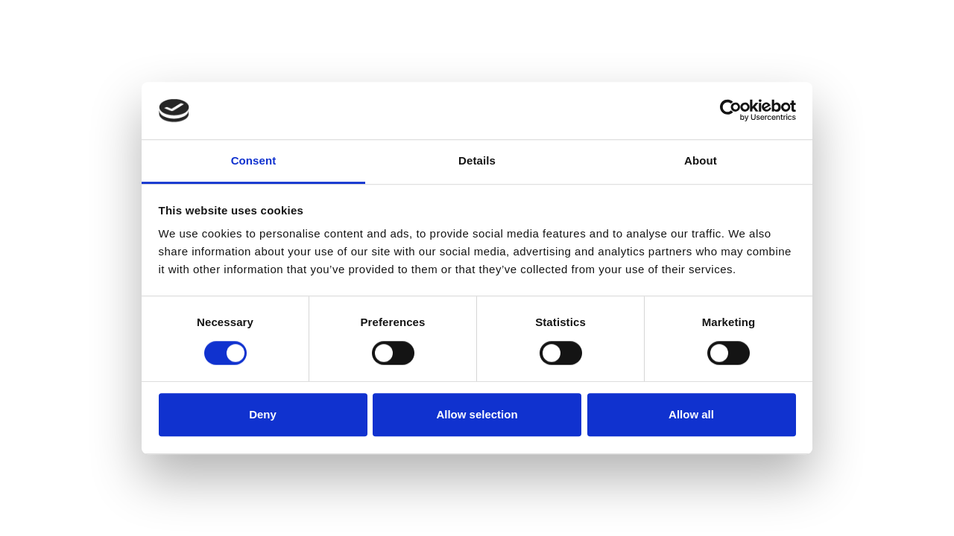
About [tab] (700, 160)
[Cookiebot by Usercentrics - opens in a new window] (731, 111)
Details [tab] (477, 160)
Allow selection (476, 414)
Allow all (691, 414)
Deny (263, 414)
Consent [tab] (254, 160)
